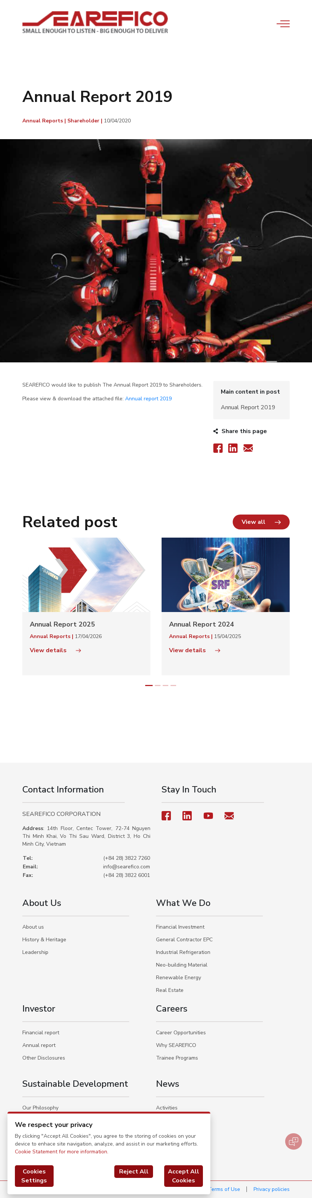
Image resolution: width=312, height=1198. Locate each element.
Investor (38, 1009)
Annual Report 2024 (201, 624)
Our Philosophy (40, 1107)
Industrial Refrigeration (183, 952)
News (167, 1084)
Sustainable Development (75, 1084)
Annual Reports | (44, 120)
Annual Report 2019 (248, 407)
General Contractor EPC (184, 939)
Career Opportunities (181, 1032)
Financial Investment (180, 926)
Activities (167, 1107)
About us (33, 926)
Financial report (40, 1032)
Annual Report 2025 (62, 624)
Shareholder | (85, 120)
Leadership (35, 952)
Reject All (134, 1171)
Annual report (38, 1045)
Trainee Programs (177, 1057)
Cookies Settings (34, 1176)
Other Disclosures (43, 1057)
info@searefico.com (126, 866)
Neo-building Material (181, 964)
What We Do (183, 903)
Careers (171, 1009)
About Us (41, 903)
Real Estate (170, 990)
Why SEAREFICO (176, 1045)
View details (55, 650)
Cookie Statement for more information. (61, 1151)
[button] (261, 522)
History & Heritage (44, 939)
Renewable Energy (178, 977)
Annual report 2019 (148, 398)
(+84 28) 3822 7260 (126, 858)
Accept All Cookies (183, 1176)
